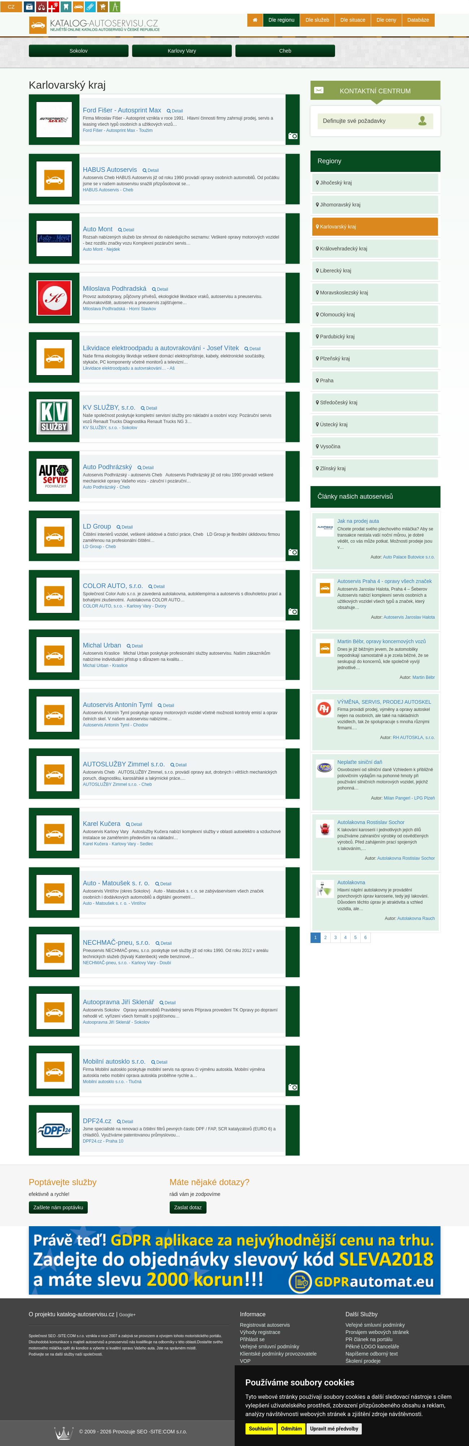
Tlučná (112, 1081)
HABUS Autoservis (121, 169)
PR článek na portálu (369, 1339)
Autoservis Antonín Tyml (128, 704)
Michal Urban (113, 645)
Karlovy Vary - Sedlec (118, 843)
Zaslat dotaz (188, 1207)
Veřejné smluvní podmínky (269, 1346)
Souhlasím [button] (261, 1429)
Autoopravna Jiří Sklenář (129, 1002)
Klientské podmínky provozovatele (278, 1354)
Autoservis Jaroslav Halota (409, 617)
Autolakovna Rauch (416, 918)
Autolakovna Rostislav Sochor (371, 822)
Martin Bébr (423, 677)
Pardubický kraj (335, 336)
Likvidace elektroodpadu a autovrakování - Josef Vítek (172, 348)
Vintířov (114, 903)
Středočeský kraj (336, 402)
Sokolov (79, 51)
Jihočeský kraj (334, 183)
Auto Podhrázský (118, 467)
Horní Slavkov (119, 308)
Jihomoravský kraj (338, 205)
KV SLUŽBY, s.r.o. (120, 407)
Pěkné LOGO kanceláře (372, 1346)
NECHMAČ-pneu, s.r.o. (127, 942)
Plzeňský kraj (333, 358)
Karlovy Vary (182, 51)
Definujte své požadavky (354, 121)
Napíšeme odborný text (372, 1354)
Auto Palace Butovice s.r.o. (409, 557)
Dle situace (352, 20)
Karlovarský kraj (336, 227)
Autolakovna (351, 882)
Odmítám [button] (291, 1429)
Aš (129, 368)
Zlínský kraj (331, 468)
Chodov (115, 725)
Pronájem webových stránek (377, 1332)
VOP (245, 1361)
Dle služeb (317, 20)
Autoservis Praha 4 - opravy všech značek (385, 581)
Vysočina (328, 446)
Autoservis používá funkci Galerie (293, 135)
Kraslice (105, 665)
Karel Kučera (112, 823)
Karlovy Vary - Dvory (124, 606)
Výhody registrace (260, 1332)
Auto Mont (108, 229)
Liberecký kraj (333, 270)
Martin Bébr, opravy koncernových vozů (382, 641)
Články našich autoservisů (355, 496)
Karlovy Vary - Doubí (127, 962)
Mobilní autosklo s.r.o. (125, 1061)
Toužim (118, 130)
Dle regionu (282, 20)
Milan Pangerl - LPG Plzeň (409, 798)
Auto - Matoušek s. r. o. (127, 883)
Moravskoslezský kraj (342, 292)
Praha (325, 380)
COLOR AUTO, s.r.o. (124, 585)
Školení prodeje (363, 1361)
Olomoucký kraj (335, 314)
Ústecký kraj (332, 424)
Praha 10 (103, 1141)
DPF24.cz (108, 1121)
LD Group (108, 526)
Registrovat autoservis (265, 1325)
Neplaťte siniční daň (360, 762)
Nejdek (101, 249)
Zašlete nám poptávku (58, 1207)
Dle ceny (386, 20)
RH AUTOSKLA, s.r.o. (414, 737)
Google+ (127, 1314)
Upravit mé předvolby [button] (334, 1429)
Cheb (285, 51)
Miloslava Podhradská (125, 288)
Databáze (418, 20)
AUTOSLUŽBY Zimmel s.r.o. (135, 764)
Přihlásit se (252, 1339)
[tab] (375, 121)
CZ (11, 7)
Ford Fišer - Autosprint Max (133, 110)
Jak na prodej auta (358, 521)
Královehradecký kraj (342, 249)
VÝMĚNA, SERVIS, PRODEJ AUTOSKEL (384, 702)
